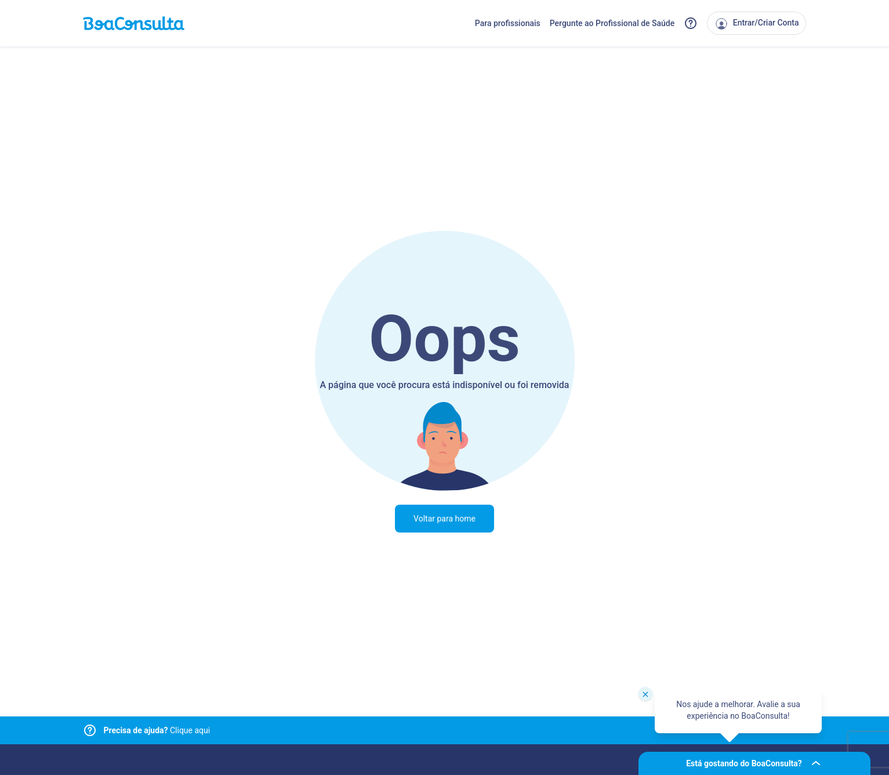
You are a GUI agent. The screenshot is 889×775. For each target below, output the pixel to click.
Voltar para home (444, 518)
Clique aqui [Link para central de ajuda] (157, 730)
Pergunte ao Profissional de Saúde (612, 23)
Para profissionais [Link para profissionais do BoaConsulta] (507, 23)
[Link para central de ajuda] (90, 730)
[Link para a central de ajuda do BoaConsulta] (691, 23)
